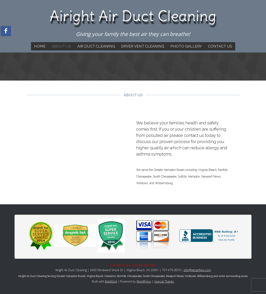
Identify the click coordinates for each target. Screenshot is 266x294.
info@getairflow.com (197, 270)
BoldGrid (111, 281)
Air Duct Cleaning (96, 46)
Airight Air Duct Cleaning (133, 16)
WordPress (144, 281)
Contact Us (220, 46)
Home (40, 46)
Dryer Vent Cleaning (142, 46)
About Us (61, 46)
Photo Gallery (186, 46)
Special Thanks (164, 281)
